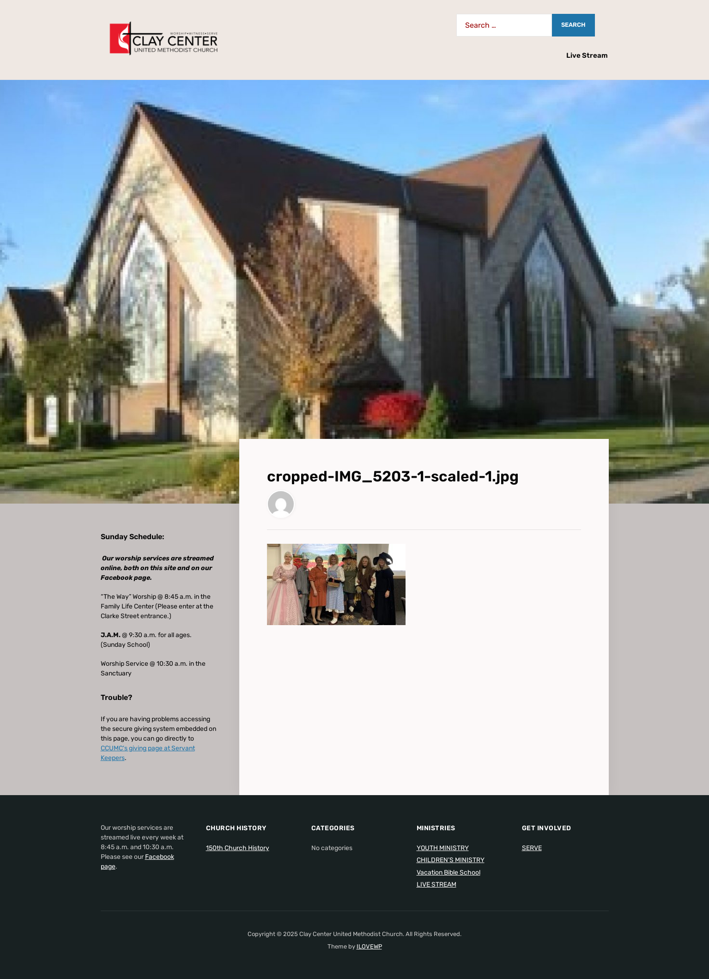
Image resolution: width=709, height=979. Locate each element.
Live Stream (587, 55)
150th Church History (237, 848)
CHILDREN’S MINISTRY (451, 860)
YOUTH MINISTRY (443, 848)
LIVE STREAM (436, 884)
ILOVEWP (369, 946)
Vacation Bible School (448, 872)
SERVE (532, 848)
